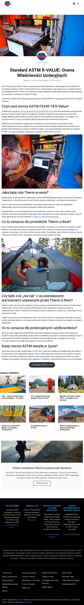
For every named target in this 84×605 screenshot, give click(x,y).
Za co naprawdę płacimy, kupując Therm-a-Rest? (40, 397)
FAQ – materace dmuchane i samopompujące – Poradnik (13, 397)
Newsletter (32, 506)
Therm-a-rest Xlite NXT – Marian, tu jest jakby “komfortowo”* (11, 428)
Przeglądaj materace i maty (42, 365)
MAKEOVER (28, 602)
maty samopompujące (40, 80)
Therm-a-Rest (55, 80)
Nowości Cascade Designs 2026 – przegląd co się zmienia (70, 398)
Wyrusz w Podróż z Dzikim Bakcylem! (52, 508)
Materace (27, 80)
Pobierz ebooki (42, 483)
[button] (74, 4)
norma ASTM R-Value (45, 111)
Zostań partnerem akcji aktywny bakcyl (71, 508)
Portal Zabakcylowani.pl (71, 534)
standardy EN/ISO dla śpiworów (24, 111)
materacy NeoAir (76, 232)
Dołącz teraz (32, 520)
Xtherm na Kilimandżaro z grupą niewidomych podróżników (70, 428)
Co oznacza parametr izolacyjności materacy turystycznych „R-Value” (34, 132)
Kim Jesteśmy (12, 506)
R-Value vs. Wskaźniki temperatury (45, 217)
